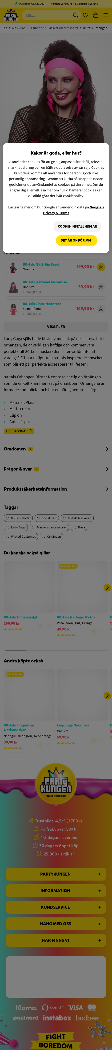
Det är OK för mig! (76, 240)
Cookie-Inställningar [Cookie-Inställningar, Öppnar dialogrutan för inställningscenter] (76, 226)
